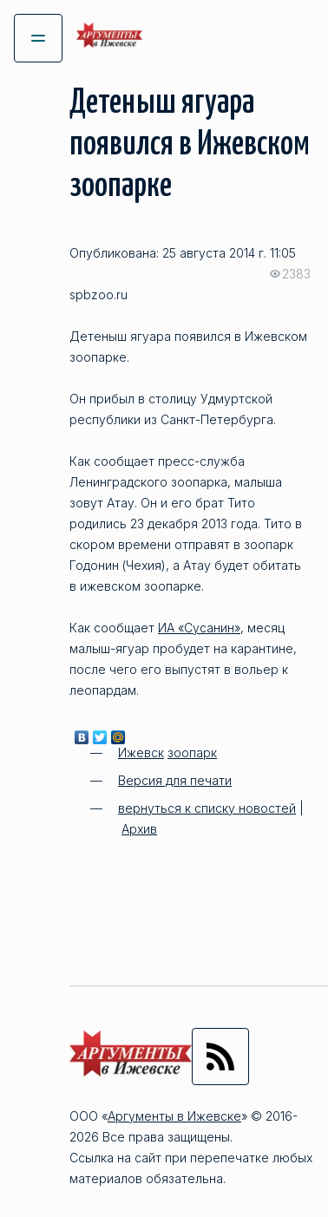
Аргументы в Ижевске (174, 1116)
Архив (139, 828)
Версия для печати (175, 780)
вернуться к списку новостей (207, 808)
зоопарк (192, 752)
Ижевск (141, 752)
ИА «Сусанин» (199, 627)
